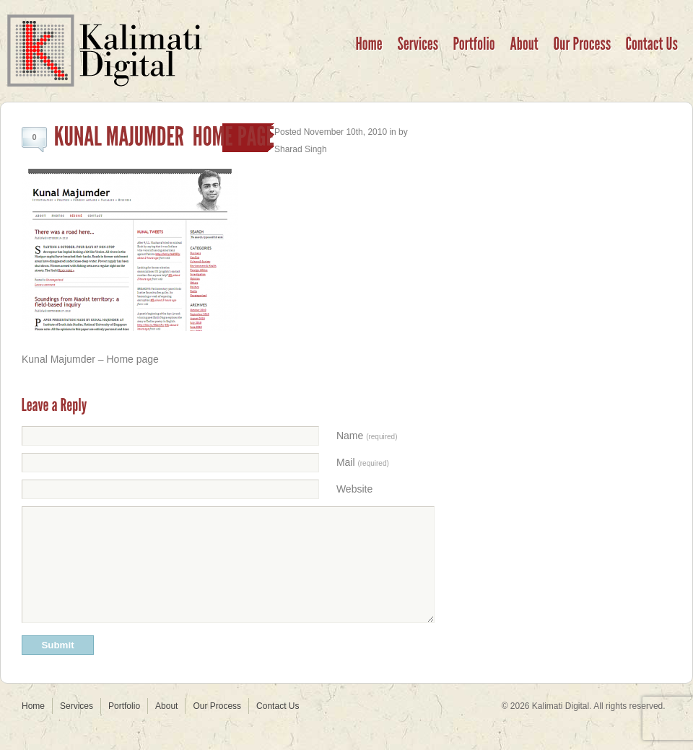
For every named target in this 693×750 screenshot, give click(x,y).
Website (354, 489)
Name (367, 435)
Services (76, 728)
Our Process (217, 728)
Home (33, 728)
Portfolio (124, 728)
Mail (362, 462)
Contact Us (277, 728)
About (166, 728)
